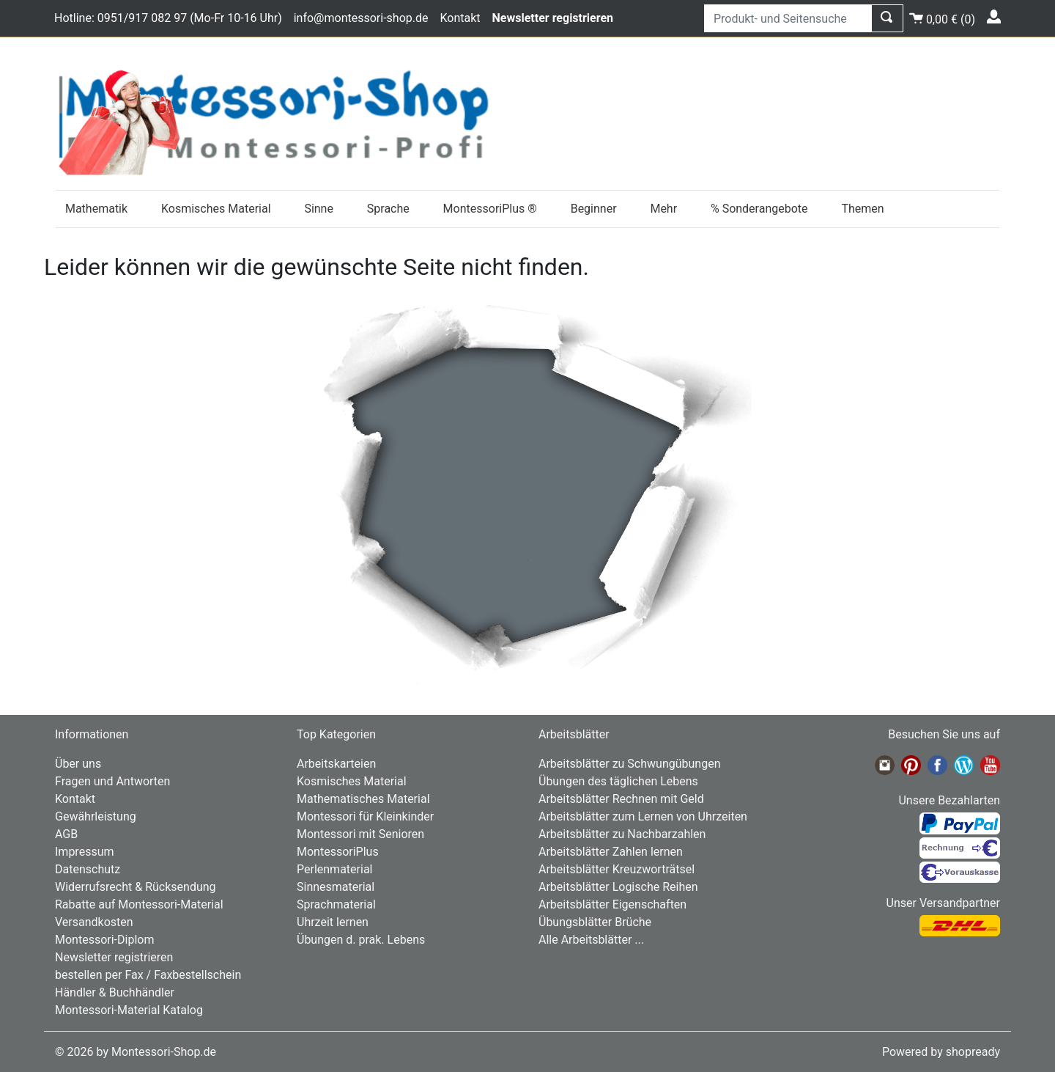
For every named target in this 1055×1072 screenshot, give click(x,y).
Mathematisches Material (363, 799)
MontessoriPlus (338, 852)
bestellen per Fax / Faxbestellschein (148, 975)
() (942, 17)
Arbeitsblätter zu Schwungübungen (629, 764)
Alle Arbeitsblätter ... (591, 940)
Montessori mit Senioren (360, 834)
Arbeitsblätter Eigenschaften (612, 904)
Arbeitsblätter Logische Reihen (618, 887)
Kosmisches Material (216, 209)
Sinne (318, 209)
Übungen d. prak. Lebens (361, 940)
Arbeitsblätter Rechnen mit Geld (621, 799)
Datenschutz (87, 869)
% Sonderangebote (759, 209)
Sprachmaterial (336, 904)
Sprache (388, 209)
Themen (862, 209)
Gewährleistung (95, 816)
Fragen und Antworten (112, 781)
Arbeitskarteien (336, 764)
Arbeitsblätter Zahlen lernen (610, 852)
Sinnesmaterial (335, 887)
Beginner (594, 209)
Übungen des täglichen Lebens (618, 781)
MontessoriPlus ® (490, 209)
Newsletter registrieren (114, 957)
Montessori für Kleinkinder (365, 816)
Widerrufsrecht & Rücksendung (135, 887)
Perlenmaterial (334, 869)
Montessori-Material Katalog (129, 1010)
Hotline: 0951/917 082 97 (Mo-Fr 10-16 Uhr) (168, 18)
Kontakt (460, 18)
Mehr (663, 209)
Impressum (84, 852)
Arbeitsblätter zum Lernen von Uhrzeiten (642, 816)
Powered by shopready (941, 1052)
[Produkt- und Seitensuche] (788, 18)
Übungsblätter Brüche (594, 922)
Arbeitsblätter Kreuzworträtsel (616, 869)
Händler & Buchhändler (114, 992)
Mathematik (96, 209)
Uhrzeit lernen (333, 922)
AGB (66, 834)
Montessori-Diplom (104, 940)
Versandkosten (94, 922)
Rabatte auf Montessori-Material (139, 904)
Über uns (78, 764)
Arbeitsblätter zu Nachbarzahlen (622, 834)
